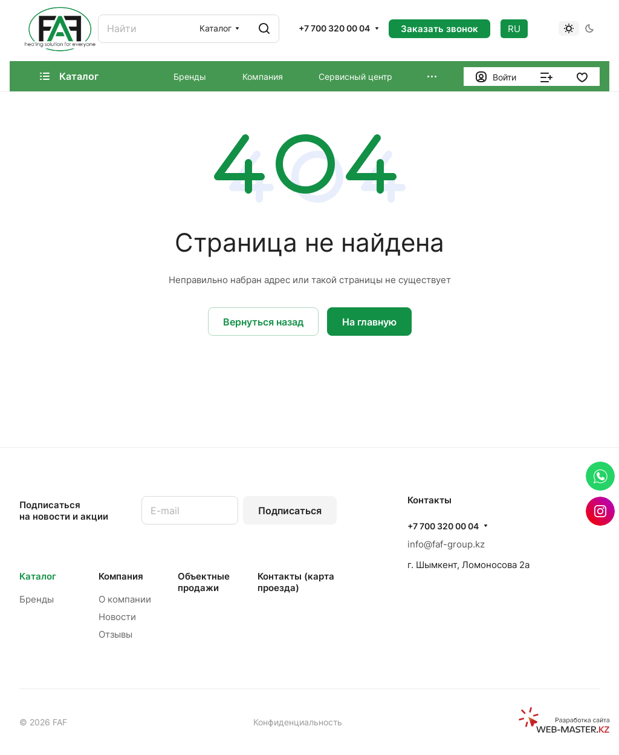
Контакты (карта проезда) (296, 581)
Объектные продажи (204, 581)
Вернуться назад (263, 322)
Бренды (36, 599)
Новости (117, 617)
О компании (125, 599)
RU (514, 28)
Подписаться (290, 511)
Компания (121, 576)
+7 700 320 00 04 (334, 28)
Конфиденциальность (297, 722)
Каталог (37, 576)
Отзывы (115, 634)
